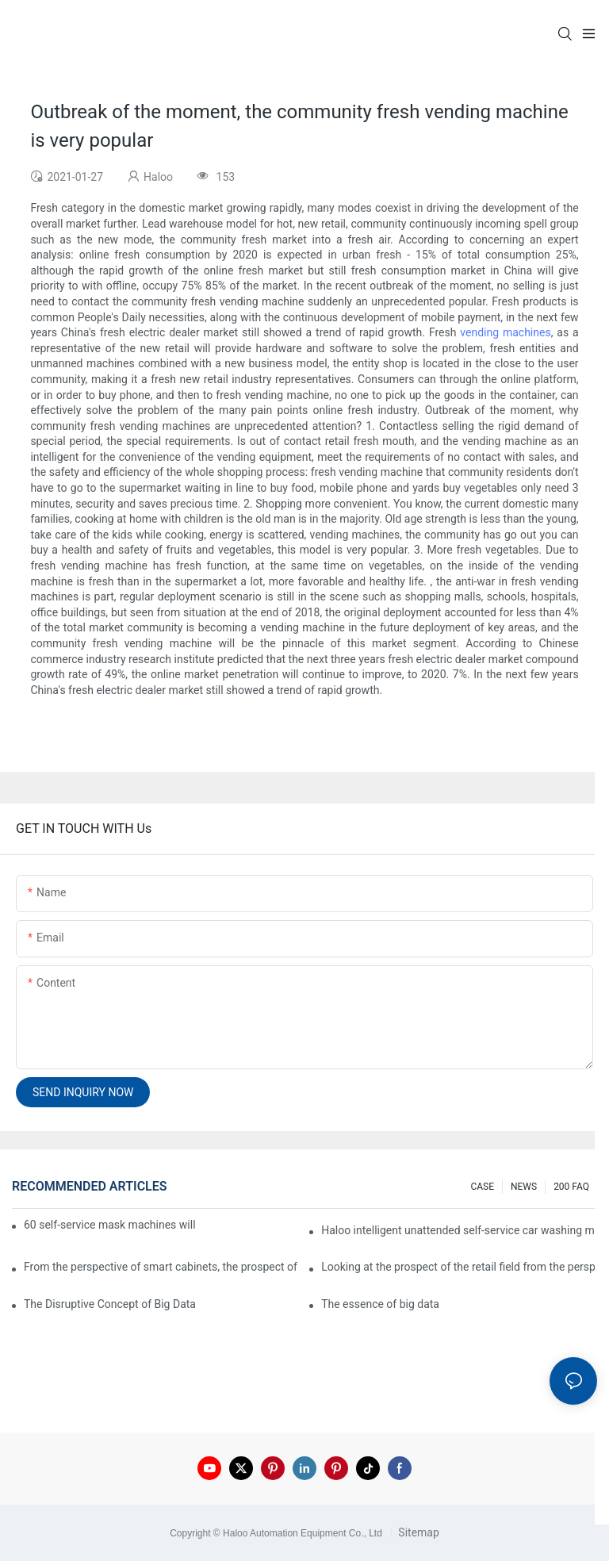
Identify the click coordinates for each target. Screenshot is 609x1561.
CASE (482, 1186)
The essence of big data (380, 1304)
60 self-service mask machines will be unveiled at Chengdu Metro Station (110, 1224)
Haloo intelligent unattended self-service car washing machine (459, 1230)
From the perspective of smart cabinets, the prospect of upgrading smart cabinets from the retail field (162, 1266)
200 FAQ (571, 1186)
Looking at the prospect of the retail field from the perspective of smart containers (459, 1266)
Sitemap (417, 1532)
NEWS (524, 1186)
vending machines (505, 332)
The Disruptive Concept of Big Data (110, 1304)
